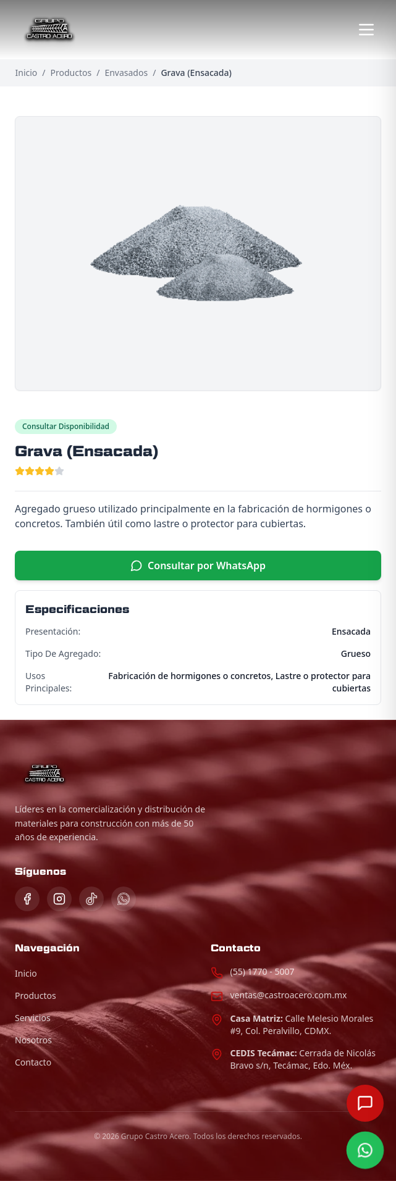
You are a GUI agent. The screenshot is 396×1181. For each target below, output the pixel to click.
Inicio (26, 72)
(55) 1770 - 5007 (262, 971)
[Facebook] (27, 899)
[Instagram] (59, 899)
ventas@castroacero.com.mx (288, 995)
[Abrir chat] (365, 1103)
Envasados (126, 72)
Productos (71, 72)
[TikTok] (91, 899)
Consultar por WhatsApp (198, 565)
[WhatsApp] (123, 899)
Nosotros (33, 1040)
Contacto (33, 1062)
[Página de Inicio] (49, 29)
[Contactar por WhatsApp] (365, 1150)
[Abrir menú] (366, 29)
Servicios (33, 1018)
